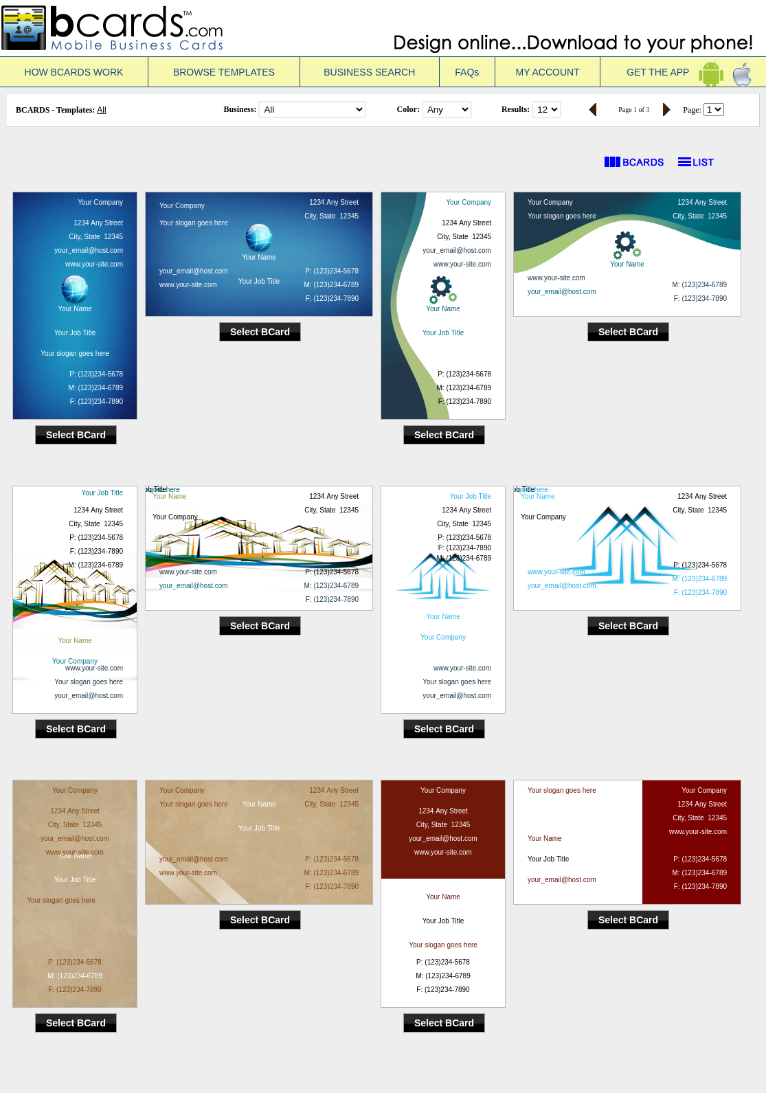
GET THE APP (683, 72)
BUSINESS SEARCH (369, 72)
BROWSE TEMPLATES (224, 72)
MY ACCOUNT (548, 72)
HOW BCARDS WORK (74, 72)
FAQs (467, 72)
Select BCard (76, 434)
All (101, 110)
